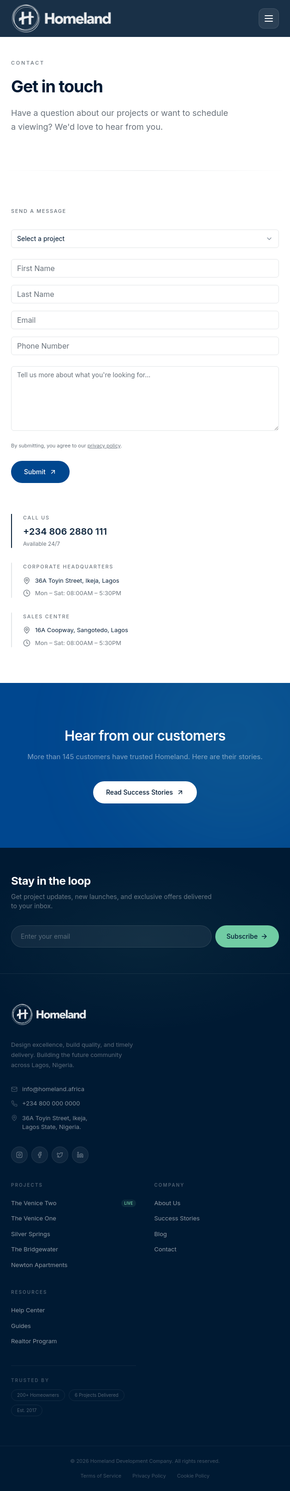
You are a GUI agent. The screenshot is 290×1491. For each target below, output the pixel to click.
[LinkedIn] (80, 1155)
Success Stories (181, 1218)
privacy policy (104, 445)
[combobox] (145, 238)
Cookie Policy (193, 1476)
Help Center (32, 1310)
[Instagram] (19, 1155)
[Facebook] (39, 1155)
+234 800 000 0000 (45, 1103)
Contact (169, 1249)
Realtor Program (38, 1341)
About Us (171, 1203)
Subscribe (247, 936)
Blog (164, 1233)
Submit (40, 472)
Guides (25, 1325)
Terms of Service (101, 1476)
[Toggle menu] (269, 18)
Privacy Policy (149, 1476)
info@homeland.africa (47, 1089)
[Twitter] (60, 1155)
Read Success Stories (145, 792)
